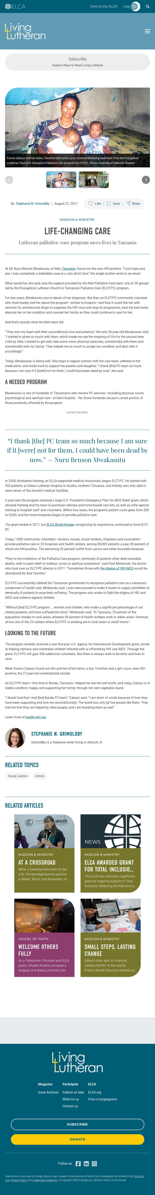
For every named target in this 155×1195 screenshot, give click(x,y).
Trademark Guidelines (44, 1180)
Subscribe (77, 1124)
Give (103, 6)
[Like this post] (94, 203)
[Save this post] (113, 203)
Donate (77, 1139)
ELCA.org (94, 1092)
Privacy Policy (19, 1180)
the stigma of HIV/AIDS (117, 568)
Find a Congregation (102, 1099)
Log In (128, 6)
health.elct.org (36, 717)
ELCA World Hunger (60, 525)
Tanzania (68, 269)
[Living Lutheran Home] (25, 31)
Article (39, 776)
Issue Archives (48, 1092)
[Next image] (146, 180)
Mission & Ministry (77, 220)
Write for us (71, 1099)
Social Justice (17, 776)
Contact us (70, 1106)
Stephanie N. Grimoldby (33, 204)
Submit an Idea (73, 1092)
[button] (147, 6)
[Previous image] (9, 180)
